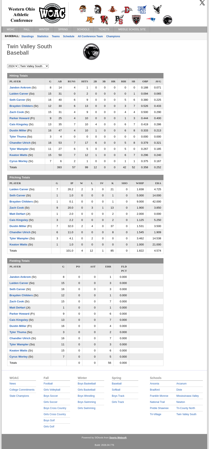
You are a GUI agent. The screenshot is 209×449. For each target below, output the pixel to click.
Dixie (179, 389)
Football (48, 383)
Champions (113, 36)
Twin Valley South (186, 414)
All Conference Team (90, 36)
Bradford (155, 389)
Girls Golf (49, 426)
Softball (116, 389)
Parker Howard (19, 118)
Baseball (117, 383)
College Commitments (22, 389)
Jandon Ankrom (20, 87)
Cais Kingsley (19, 124)
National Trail (157, 402)
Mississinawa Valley (187, 395)
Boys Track (118, 395)
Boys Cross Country (55, 408)
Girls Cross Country (55, 414)
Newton (180, 402)
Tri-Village (155, 414)
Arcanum (181, 383)
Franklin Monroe (159, 395)
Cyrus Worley (19, 161)
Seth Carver (17, 99)
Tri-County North (185, 408)
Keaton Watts (18, 155)
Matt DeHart (17, 213)
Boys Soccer (51, 395)
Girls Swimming (86, 408)
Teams (56, 36)
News (13, 383)
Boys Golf (49, 420)
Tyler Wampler (19, 148)
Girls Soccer (50, 402)
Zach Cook (17, 112)
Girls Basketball (86, 389)
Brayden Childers (21, 105)
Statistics (42, 36)
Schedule (68, 36)
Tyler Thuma (18, 136)
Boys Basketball (87, 383)
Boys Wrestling (86, 395)
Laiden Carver (19, 93)
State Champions (19, 395)
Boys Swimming (87, 402)
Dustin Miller (18, 130)
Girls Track (118, 402)
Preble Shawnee (159, 408)
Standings (27, 36)
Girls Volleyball (52, 389)
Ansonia (154, 383)
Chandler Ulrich (20, 142)
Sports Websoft (117, 437)
